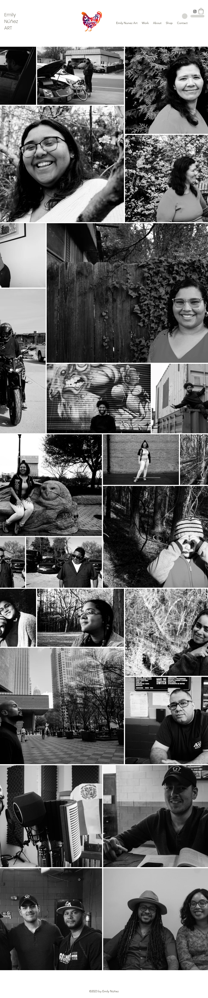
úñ (10, 21)
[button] (201, 11)
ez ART (11, 24)
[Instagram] (195, 11)
